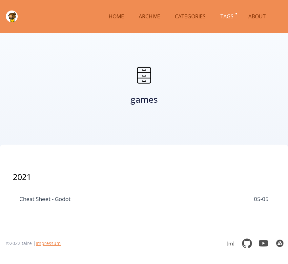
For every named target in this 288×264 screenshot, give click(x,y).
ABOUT (257, 16)
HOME (117, 16)
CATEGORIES (191, 16)
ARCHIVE (150, 16)
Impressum (48, 243)
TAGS (227, 16)
